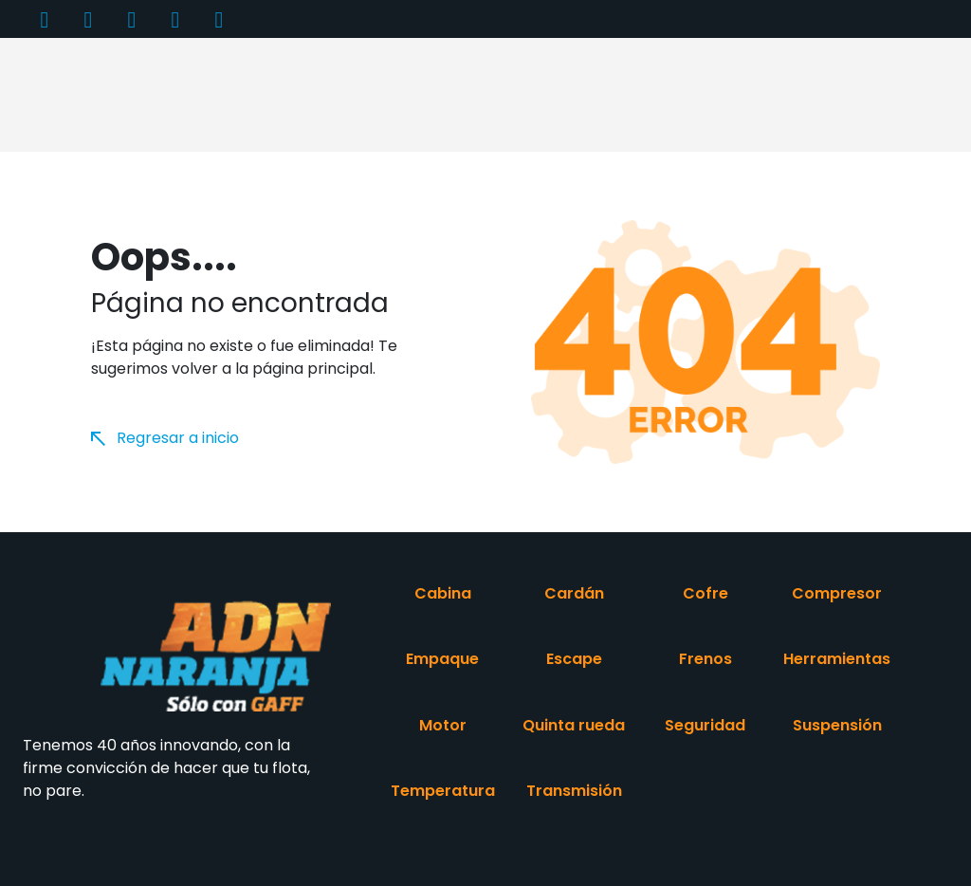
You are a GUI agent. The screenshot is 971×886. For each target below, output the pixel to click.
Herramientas (836, 659)
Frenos (705, 659)
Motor (443, 725)
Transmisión (574, 791)
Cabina (442, 593)
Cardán (574, 593)
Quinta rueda (573, 725)
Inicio (116, 72)
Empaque (442, 659)
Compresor (837, 593)
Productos (203, 72)
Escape (574, 659)
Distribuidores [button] (529, 72)
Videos (717, 72)
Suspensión (837, 725)
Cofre (705, 593)
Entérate (628, 72)
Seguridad (705, 725)
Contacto (808, 72)
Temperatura (443, 791)
